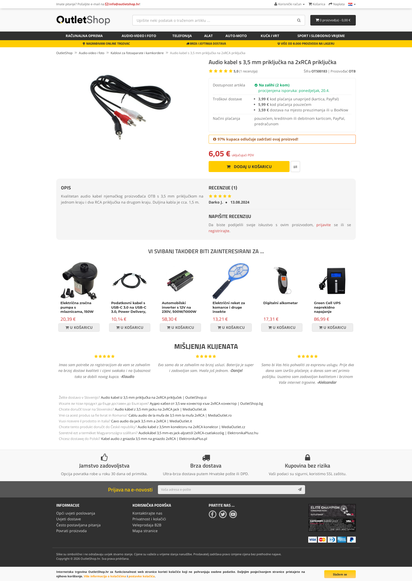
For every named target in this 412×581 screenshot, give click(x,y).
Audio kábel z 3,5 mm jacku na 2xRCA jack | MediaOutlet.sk (161, 409)
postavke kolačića (141, 576)
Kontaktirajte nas (147, 513)
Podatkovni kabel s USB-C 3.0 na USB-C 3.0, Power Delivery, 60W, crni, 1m (128, 309)
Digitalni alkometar (280, 303)
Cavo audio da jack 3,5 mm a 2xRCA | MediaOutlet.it (151, 421)
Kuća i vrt (270, 35)
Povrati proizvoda (71, 530)
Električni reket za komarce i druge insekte (229, 307)
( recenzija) (246, 71)
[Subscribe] (300, 489)
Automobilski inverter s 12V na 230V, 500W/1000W (179, 307)
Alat (208, 35)
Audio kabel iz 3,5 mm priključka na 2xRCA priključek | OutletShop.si (154, 397)
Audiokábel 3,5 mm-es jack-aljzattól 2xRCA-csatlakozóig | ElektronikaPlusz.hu (198, 432)
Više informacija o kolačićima (105, 576)
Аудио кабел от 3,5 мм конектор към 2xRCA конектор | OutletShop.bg (206, 403)
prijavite (323, 224)
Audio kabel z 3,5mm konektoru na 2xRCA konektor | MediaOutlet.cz (191, 426)
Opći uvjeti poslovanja (75, 513)
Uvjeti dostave (68, 518)
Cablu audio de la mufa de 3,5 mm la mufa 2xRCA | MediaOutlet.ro (180, 415)
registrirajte (219, 230)
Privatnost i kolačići (149, 518)
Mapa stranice (145, 530)
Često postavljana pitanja (78, 524)
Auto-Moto (236, 35)
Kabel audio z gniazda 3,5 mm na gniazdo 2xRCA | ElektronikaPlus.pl (154, 438)
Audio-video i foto (139, 35)
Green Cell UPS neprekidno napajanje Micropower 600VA (331, 309)
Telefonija (182, 35)
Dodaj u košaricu (249, 166)
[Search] (299, 20)
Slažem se (340, 574)
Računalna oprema (84, 35)
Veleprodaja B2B (146, 524)
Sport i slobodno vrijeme (321, 35)
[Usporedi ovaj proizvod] (295, 166)
